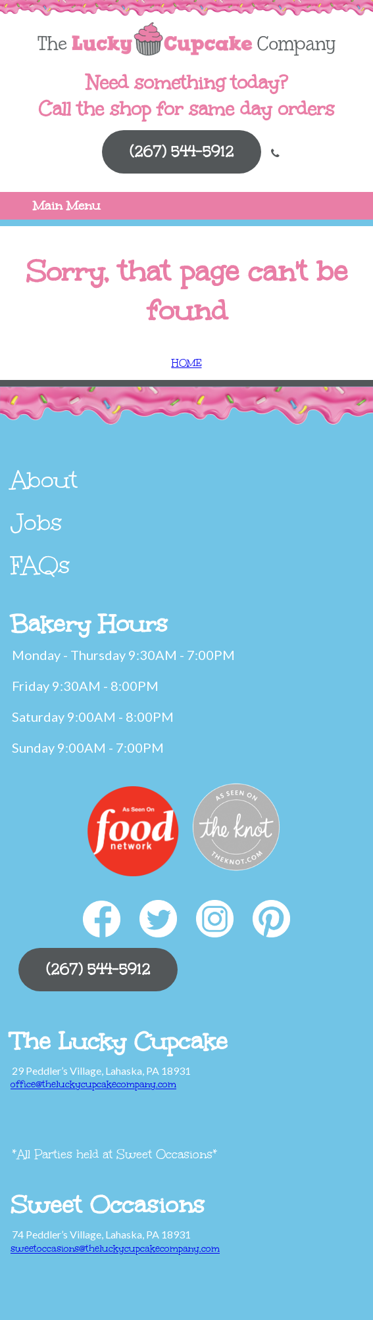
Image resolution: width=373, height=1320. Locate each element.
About (44, 480)
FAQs (40, 565)
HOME (187, 363)
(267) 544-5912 (182, 151)
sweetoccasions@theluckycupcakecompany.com (115, 1248)
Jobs (36, 522)
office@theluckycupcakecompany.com (93, 1084)
